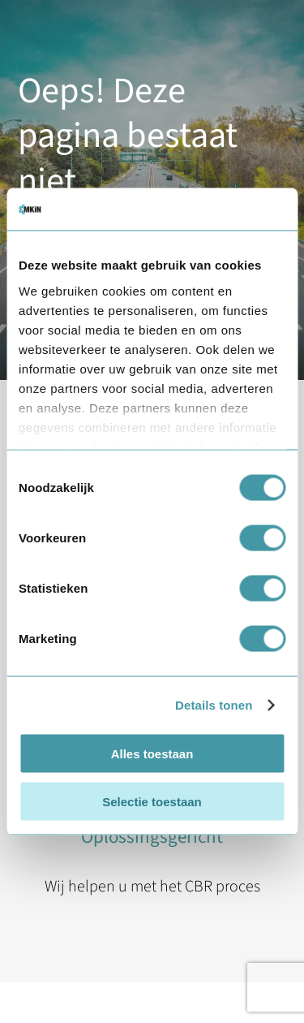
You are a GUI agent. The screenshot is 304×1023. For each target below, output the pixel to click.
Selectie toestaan (152, 801)
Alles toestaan (152, 754)
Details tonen (213, 704)
